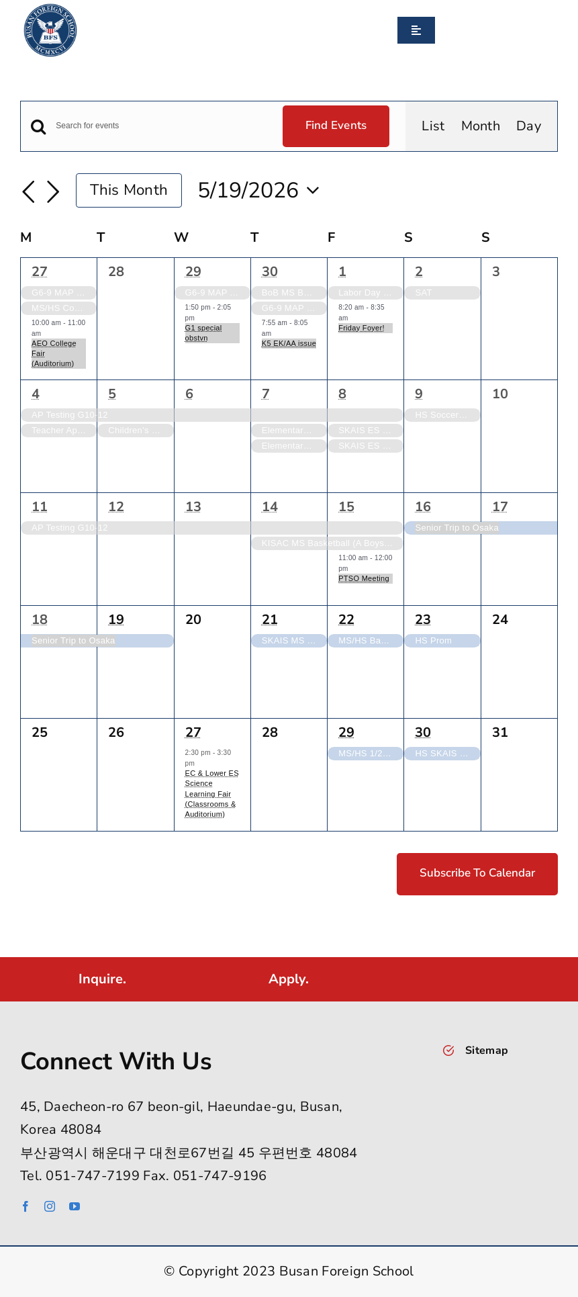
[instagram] (49, 1206)
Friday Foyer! (361, 328)
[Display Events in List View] (433, 126)
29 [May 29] (346, 732)
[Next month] (53, 192)
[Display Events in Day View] (528, 126)
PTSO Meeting (363, 578)
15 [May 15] (346, 507)
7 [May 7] (266, 394)
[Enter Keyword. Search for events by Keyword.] (161, 126)
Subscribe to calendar (477, 873)
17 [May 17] (500, 507)
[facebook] (25, 1206)
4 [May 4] (36, 394)
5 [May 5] (112, 394)
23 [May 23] (423, 620)
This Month (129, 189)
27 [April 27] (40, 272)
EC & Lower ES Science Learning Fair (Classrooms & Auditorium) (212, 793)
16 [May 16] (423, 507)
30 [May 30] (423, 732)
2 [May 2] (419, 272)
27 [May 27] (193, 732)
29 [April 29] (193, 272)
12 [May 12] (116, 507)
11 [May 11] (40, 507)
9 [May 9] (419, 394)
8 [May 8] (342, 394)
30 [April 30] (270, 272)
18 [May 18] (40, 620)
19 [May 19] (116, 620)
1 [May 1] (342, 272)
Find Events (336, 125)
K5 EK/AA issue (289, 343)
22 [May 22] (346, 620)
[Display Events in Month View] (481, 126)
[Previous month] (28, 192)
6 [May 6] (189, 394)
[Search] (440, 30)
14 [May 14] (270, 507)
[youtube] (74, 1206)
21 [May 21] (270, 620)
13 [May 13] (193, 507)
